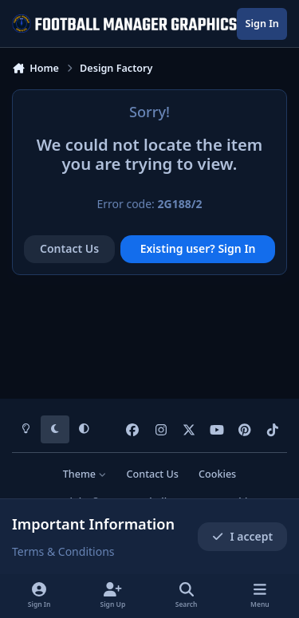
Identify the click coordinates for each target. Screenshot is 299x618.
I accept (242, 536)
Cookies (217, 474)
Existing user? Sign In (198, 248)
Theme (85, 474)
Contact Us (69, 248)
